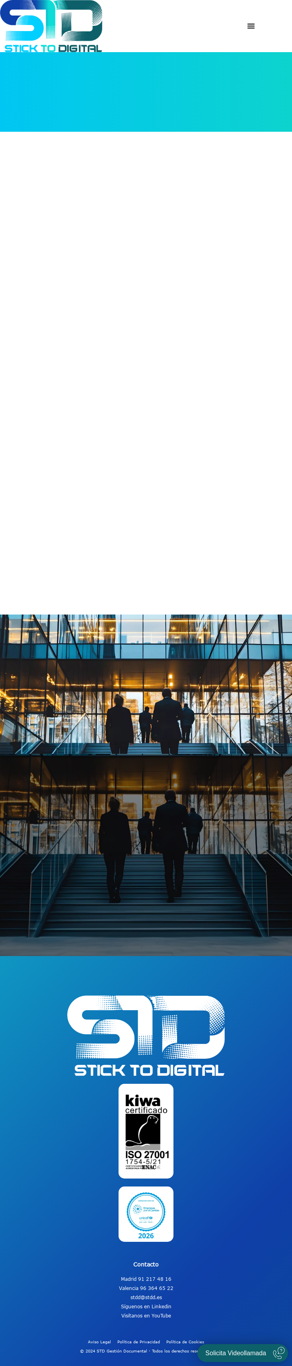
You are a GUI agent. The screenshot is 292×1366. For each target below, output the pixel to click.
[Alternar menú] (251, 26)
